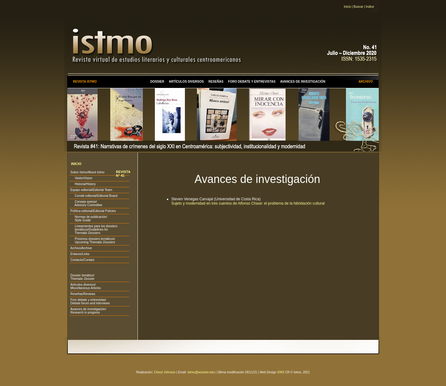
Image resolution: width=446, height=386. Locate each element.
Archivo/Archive (81, 248)
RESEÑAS (215, 81)
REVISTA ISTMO (85, 81)
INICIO (76, 164)
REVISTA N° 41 (123, 173)
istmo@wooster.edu (201, 372)
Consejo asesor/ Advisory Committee (86, 203)
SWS (280, 372)
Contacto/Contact (82, 260)
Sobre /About (87, 172)
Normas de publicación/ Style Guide (88, 218)
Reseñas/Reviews (82, 294)
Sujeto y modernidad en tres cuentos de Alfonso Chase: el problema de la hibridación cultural (248, 203)
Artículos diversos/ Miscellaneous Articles (85, 286)
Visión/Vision (81, 178)
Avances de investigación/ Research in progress (88, 310)
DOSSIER (157, 81)
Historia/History (83, 184)
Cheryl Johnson (164, 372)
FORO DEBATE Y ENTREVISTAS (251, 81)
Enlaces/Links (80, 254)
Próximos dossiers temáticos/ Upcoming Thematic (92, 240)
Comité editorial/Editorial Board (93, 195)
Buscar (358, 6)
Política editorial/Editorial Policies (93, 211)
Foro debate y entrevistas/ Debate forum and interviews (90, 301)
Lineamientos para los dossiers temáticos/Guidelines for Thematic (93, 229)
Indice (370, 6)
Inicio (347, 6)
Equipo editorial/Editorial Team (91, 190)
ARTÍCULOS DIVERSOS (186, 81)
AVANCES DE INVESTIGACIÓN (303, 81)
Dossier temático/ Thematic (82, 277)
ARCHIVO (365, 81)
